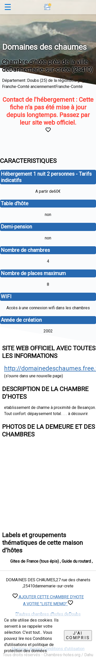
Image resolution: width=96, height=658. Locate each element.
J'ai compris (78, 635)
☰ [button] (8, 7)
